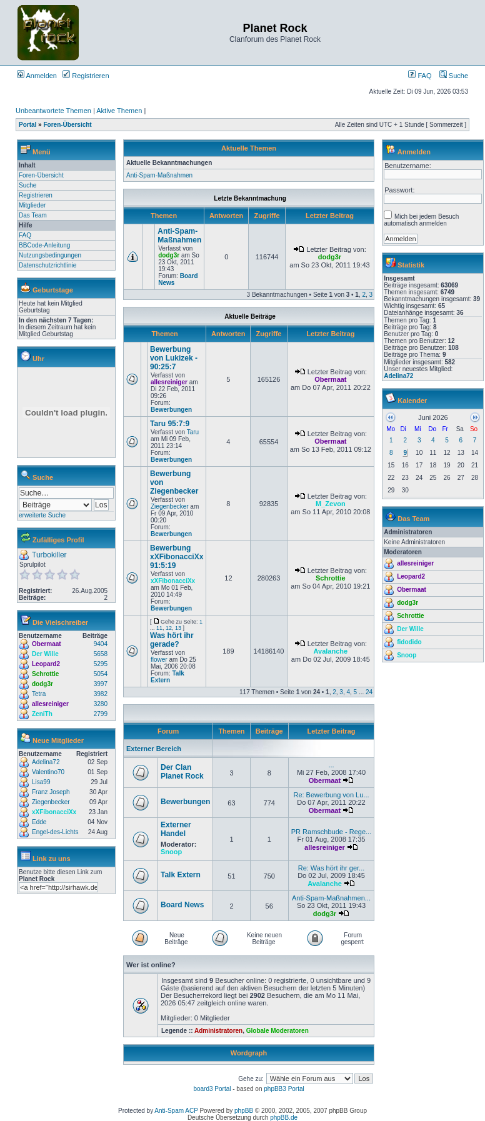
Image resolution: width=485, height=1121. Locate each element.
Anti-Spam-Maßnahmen (159, 175)
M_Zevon (331, 503)
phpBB (243, 1110)
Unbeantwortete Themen (53, 110)
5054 (101, 673)
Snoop (171, 851)
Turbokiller (49, 555)
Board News (182, 904)
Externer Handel (176, 829)
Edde (39, 822)
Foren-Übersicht (67, 124)
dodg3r (42, 683)
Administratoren (218, 1030)
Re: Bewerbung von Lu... (331, 795)
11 (159, 628)
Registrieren (85, 75)
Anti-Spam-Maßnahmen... (331, 898)
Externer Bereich (153, 748)
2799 (101, 713)
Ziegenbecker (51, 802)
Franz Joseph (51, 792)
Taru (193, 432)
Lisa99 (41, 782)
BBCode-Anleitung (44, 245)
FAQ (419, 75)
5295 (101, 663)
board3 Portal (212, 1088)
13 (178, 628)
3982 (101, 693)
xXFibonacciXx (54, 812)
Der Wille (45, 653)
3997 (101, 683)
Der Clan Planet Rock (182, 771)
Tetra (39, 693)
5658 (101, 653)
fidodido (409, 642)
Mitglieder (32, 205)
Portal (27, 124)
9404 (101, 643)
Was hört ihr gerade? (172, 640)
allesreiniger (50, 703)
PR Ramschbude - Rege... (331, 831)
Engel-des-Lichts (55, 832)
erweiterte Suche (42, 515)
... (331, 765)
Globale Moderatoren (277, 1030)
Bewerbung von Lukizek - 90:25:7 (174, 358)
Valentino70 (48, 772)
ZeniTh (42, 713)
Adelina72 (45, 762)
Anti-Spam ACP (176, 1110)
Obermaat (46, 643)
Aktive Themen (119, 110)
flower (159, 659)
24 (369, 692)
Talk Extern (167, 677)
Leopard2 (46, 663)
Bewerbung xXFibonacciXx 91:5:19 (176, 557)
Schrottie (45, 673)
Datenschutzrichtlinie (47, 265)
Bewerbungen (171, 409)
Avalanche (331, 651)
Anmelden (37, 75)
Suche (453, 75)
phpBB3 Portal (284, 1088)
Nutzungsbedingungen (50, 255)
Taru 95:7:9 (169, 423)
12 (169, 628)
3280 (101, 703)
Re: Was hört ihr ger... (331, 868)
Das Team (33, 215)
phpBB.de (284, 1117)
